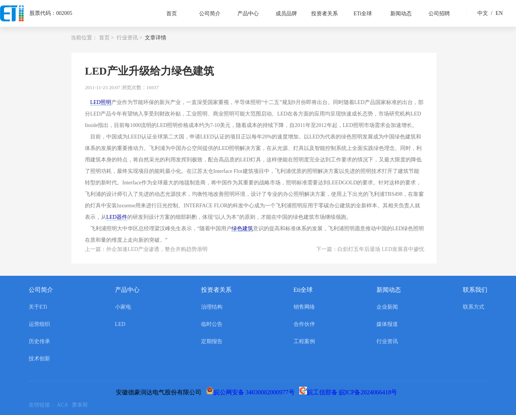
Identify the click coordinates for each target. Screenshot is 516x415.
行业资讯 (387, 341)
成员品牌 (286, 13)
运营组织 (39, 324)
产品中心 (248, 13)
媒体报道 (387, 324)
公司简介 (210, 13)
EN (496, 13)
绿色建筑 (242, 228)
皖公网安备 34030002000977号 (252, 392)
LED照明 (100, 102)
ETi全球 (363, 13)
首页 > (106, 38)
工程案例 (304, 341)
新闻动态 (401, 13)
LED (120, 324)
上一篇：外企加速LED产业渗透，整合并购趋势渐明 (146, 249)
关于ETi (38, 307)
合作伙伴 (304, 324)
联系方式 (473, 307)
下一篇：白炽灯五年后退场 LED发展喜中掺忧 (370, 249)
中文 (482, 13)
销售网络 (304, 307)
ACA (64, 405)
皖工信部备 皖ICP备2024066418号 (350, 392)
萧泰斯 (81, 405)
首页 (171, 13)
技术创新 (39, 358)
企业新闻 (387, 307)
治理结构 (211, 307)
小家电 (123, 307)
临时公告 (211, 324)
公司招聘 (439, 13)
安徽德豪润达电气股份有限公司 (160, 392)
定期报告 (211, 341)
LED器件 (116, 217)
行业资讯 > (129, 38)
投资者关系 (324, 13)
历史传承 (39, 341)
